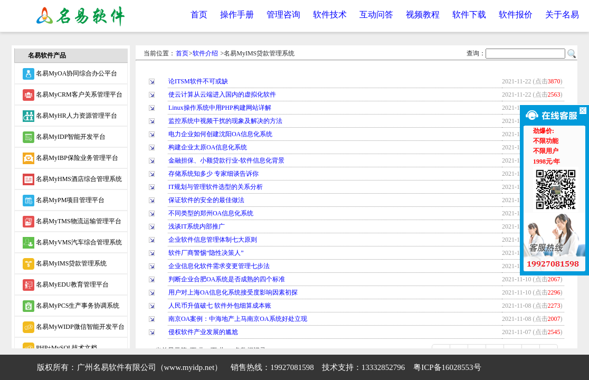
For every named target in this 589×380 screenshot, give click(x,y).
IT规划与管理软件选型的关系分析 (215, 187)
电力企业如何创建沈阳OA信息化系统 (220, 134)
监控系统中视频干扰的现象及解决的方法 (225, 121)
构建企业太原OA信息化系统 (207, 147)
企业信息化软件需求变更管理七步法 (219, 266)
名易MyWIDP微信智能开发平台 (73, 327)
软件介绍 (205, 53)
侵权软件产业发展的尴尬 (203, 332)
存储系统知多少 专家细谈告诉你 (213, 173)
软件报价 (516, 14)
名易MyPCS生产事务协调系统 (71, 306)
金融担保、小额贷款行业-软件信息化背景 (226, 160)
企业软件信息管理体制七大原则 (212, 239)
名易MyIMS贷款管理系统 (65, 264)
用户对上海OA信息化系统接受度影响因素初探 (233, 292)
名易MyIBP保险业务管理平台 (70, 158)
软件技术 (330, 14)
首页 (199, 14)
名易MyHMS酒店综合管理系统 (72, 179)
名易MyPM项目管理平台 (63, 200)
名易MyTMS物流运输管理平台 (72, 221)
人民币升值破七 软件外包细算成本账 (219, 305)
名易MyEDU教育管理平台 (65, 285)
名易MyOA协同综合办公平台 (70, 74)
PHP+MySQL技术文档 (60, 348)
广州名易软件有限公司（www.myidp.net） (150, 367)
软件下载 (469, 14)
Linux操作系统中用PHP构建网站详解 (219, 107)
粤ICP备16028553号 (447, 367)
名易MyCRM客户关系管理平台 (72, 95)
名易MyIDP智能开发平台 (64, 137)
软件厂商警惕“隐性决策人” (206, 252)
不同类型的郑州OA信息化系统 (210, 213)
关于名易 (562, 14)
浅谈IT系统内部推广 (196, 226)
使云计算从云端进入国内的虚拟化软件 (222, 94)
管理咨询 (283, 14)
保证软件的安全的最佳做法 (206, 200)
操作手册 (237, 14)
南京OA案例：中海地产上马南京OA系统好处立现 (237, 318)
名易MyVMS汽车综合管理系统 (72, 243)
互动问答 (376, 14)
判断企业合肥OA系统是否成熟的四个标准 (226, 279)
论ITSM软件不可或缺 (198, 81)
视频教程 (423, 14)
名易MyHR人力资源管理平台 (70, 116)
